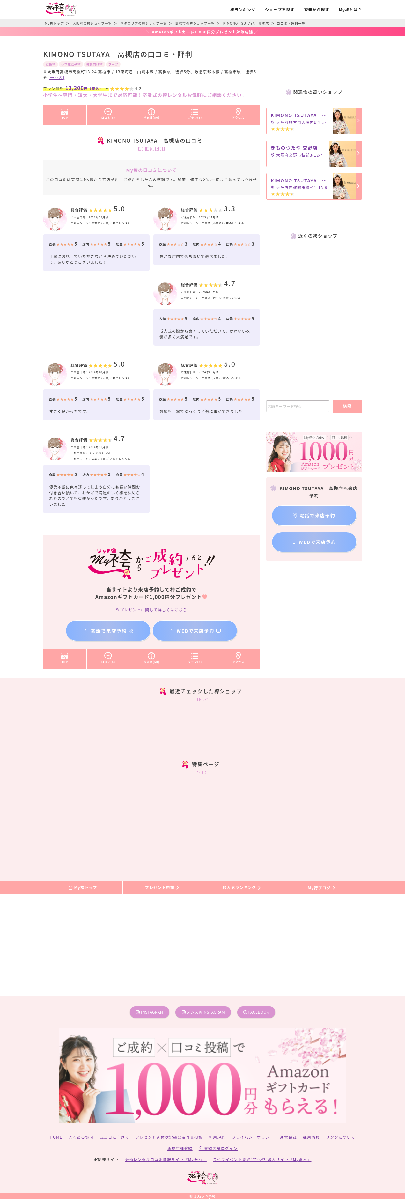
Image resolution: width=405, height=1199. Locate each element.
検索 (347, 405)
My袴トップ (83, 887)
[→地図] (56, 77)
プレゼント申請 (162, 887)
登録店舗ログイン (218, 1148)
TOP (65, 113)
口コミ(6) (108, 113)
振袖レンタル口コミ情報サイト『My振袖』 (166, 1159)
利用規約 (217, 1137)
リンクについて (340, 1137)
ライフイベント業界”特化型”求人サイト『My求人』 (262, 1159)
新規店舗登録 (179, 1148)
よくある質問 (81, 1137)
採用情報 (311, 1137)
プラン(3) (195, 113)
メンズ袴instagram (203, 1012)
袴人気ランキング (242, 887)
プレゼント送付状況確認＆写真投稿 (169, 1137)
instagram (149, 1012)
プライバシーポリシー (253, 1137)
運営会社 (288, 1137)
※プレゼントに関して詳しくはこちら (151, 609)
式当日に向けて (114, 1137)
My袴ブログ (322, 887)
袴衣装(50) (152, 113)
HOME (56, 1137)
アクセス (238, 113)
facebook (256, 1012)
